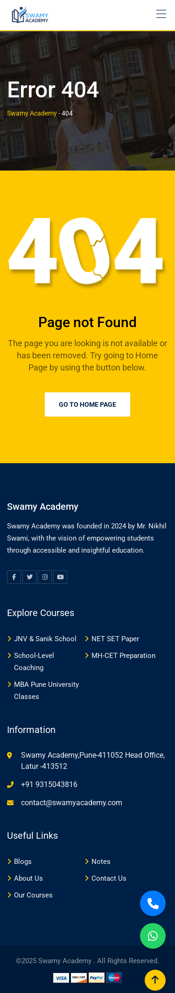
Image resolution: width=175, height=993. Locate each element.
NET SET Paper (115, 639)
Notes (101, 861)
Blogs (23, 861)
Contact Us (108, 878)
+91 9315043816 (49, 784)
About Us (28, 878)
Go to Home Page (87, 404)
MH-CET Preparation (123, 655)
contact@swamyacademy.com (71, 802)
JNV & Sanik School (45, 639)
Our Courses (33, 895)
